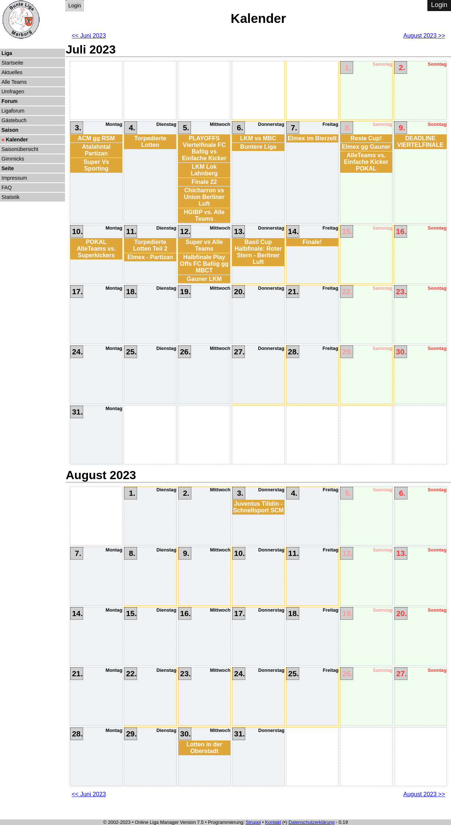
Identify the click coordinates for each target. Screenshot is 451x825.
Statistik (10, 197)
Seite (7, 168)
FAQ (6, 187)
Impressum (14, 178)
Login (74, 5)
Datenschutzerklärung (311, 822)
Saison (9, 130)
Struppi (253, 822)
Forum (9, 101)
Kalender (17, 139)
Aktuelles (12, 72)
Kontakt (273, 822)
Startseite (12, 63)
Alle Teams (14, 82)
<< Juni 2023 (89, 35)
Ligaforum (12, 111)
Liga (6, 53)
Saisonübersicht (19, 149)
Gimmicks (12, 159)
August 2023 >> (424, 35)
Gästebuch (14, 120)
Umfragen (12, 91)
